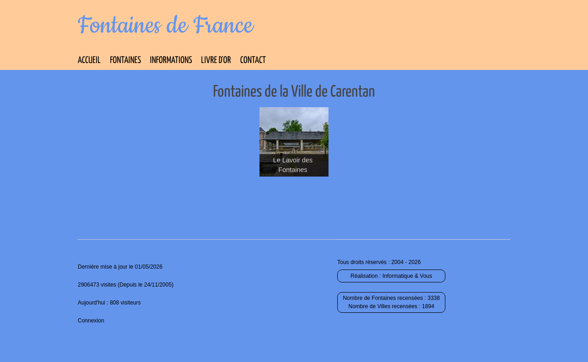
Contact (253, 60)
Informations (171, 60)
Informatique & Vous (407, 276)
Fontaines (125, 60)
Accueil (89, 60)
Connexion (91, 320)
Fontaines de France (165, 25)
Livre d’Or (216, 60)
